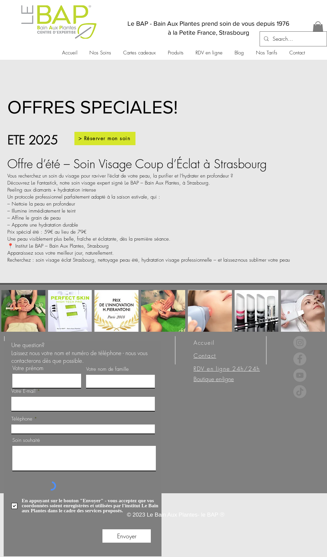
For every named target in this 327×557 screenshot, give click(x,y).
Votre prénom (27, 368)
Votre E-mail (23, 391)
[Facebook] (299, 358)
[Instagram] (299, 342)
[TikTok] (299, 391)
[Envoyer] (126, 536)
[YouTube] (299, 375)
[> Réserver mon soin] (104, 138)
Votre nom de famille (107, 369)
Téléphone (21, 419)
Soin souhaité (26, 440)
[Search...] (293, 39)
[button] (318, 28)
